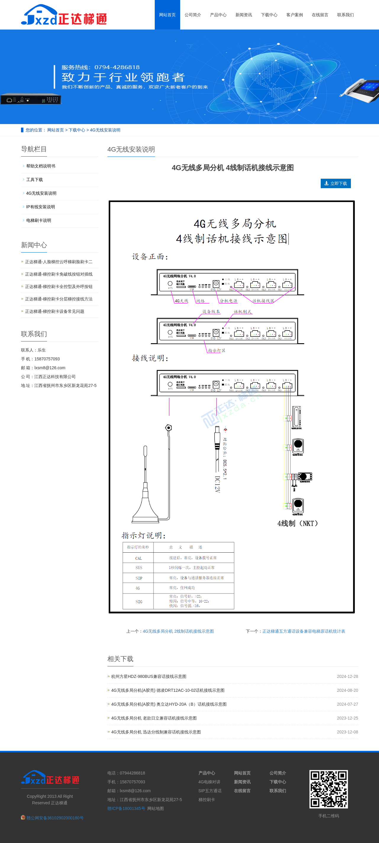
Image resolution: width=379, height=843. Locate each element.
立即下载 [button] (335, 183)
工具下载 (34, 179)
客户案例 (294, 14)
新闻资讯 (244, 14)
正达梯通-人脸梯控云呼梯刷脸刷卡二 (59, 261)
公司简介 (193, 14)
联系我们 (345, 14)
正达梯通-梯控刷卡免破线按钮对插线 (59, 274)
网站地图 (155, 808)
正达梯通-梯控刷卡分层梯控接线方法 (59, 299)
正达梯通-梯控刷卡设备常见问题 (55, 311)
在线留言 (320, 14)
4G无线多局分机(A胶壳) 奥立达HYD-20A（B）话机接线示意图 (169, 704)
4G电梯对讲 (210, 781)
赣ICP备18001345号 (126, 808)
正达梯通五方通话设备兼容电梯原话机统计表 (303, 631)
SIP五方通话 (210, 790)
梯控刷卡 (207, 799)
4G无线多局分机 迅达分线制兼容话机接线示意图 (156, 732)
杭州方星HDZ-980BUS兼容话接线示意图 (148, 676)
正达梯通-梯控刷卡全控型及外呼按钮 (59, 286)
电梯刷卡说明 (38, 220)
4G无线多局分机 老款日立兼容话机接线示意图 (154, 718)
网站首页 (167, 14)
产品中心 (218, 14)
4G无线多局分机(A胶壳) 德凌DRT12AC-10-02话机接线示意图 (168, 690)
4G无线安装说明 (104, 130)
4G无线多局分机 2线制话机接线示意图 (178, 631)
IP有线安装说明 (40, 206)
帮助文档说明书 (40, 166)
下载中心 (269, 14)
